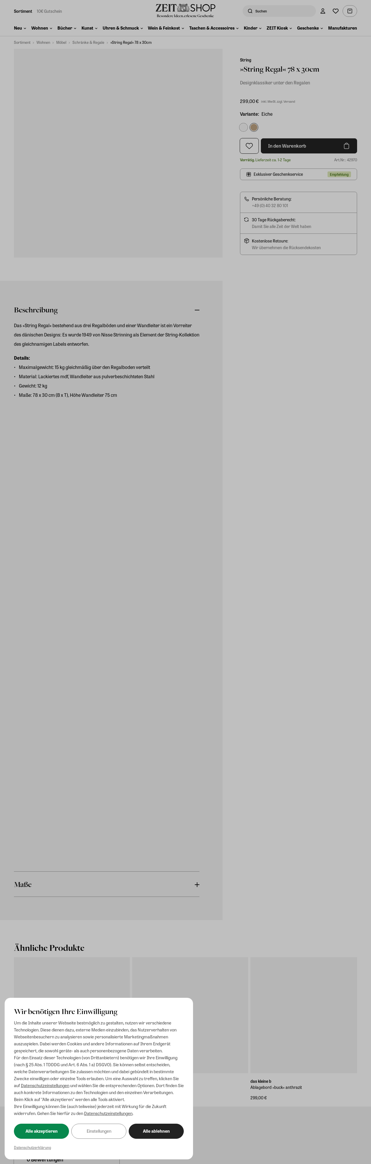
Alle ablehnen (156, 1131)
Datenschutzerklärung (32, 1147)
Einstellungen (99, 1131)
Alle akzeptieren (42, 1131)
